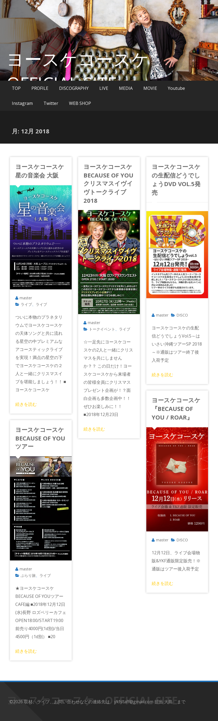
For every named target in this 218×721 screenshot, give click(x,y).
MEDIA (126, 88)
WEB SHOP (80, 103)
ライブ (26, 304)
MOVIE (150, 88)
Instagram (22, 103)
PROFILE (39, 88)
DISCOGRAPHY (74, 88)
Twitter (50, 103)
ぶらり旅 (28, 575)
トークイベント (102, 329)
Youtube (176, 88)
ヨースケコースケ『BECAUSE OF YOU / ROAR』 (176, 408)
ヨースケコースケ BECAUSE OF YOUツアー (42, 437)
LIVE (103, 88)
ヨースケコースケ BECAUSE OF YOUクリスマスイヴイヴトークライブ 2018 (110, 183)
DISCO (182, 315)
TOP (16, 88)
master (26, 297)
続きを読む (26, 404)
